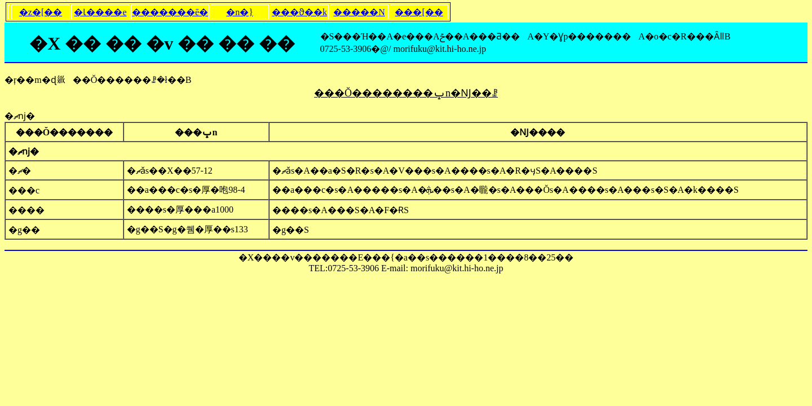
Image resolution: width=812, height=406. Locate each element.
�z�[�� (40, 12)
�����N (359, 12)
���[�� (419, 12)
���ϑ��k (299, 12)
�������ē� (170, 12)
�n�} (239, 12)
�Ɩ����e (100, 12)
